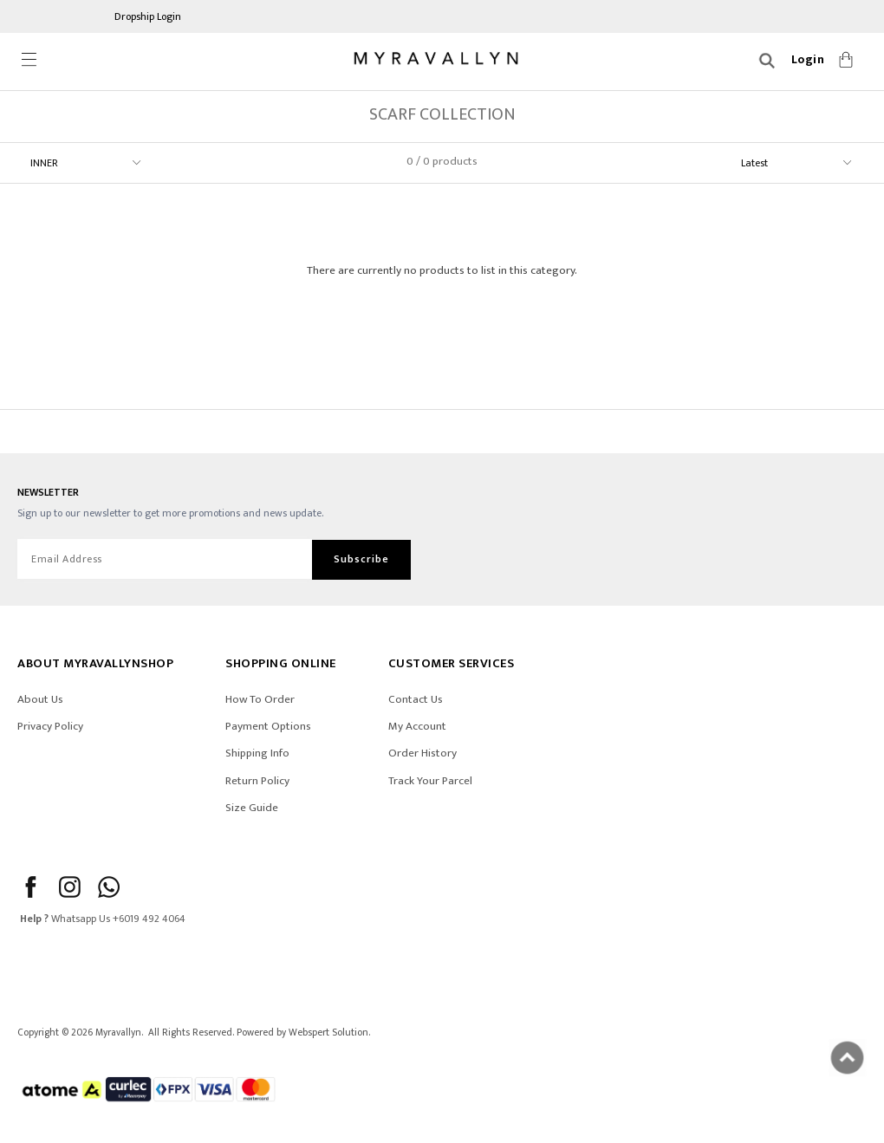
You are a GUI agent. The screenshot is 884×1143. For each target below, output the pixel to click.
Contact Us (415, 699)
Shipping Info (257, 753)
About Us (40, 699)
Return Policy (257, 780)
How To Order (260, 699)
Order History (422, 753)
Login (808, 59)
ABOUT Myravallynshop (95, 663)
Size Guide (251, 807)
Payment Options (268, 726)
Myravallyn (118, 1032)
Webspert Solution (328, 1032)
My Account (417, 726)
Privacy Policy (50, 726)
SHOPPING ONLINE (280, 663)
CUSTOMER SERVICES (451, 663)
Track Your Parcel (430, 780)
